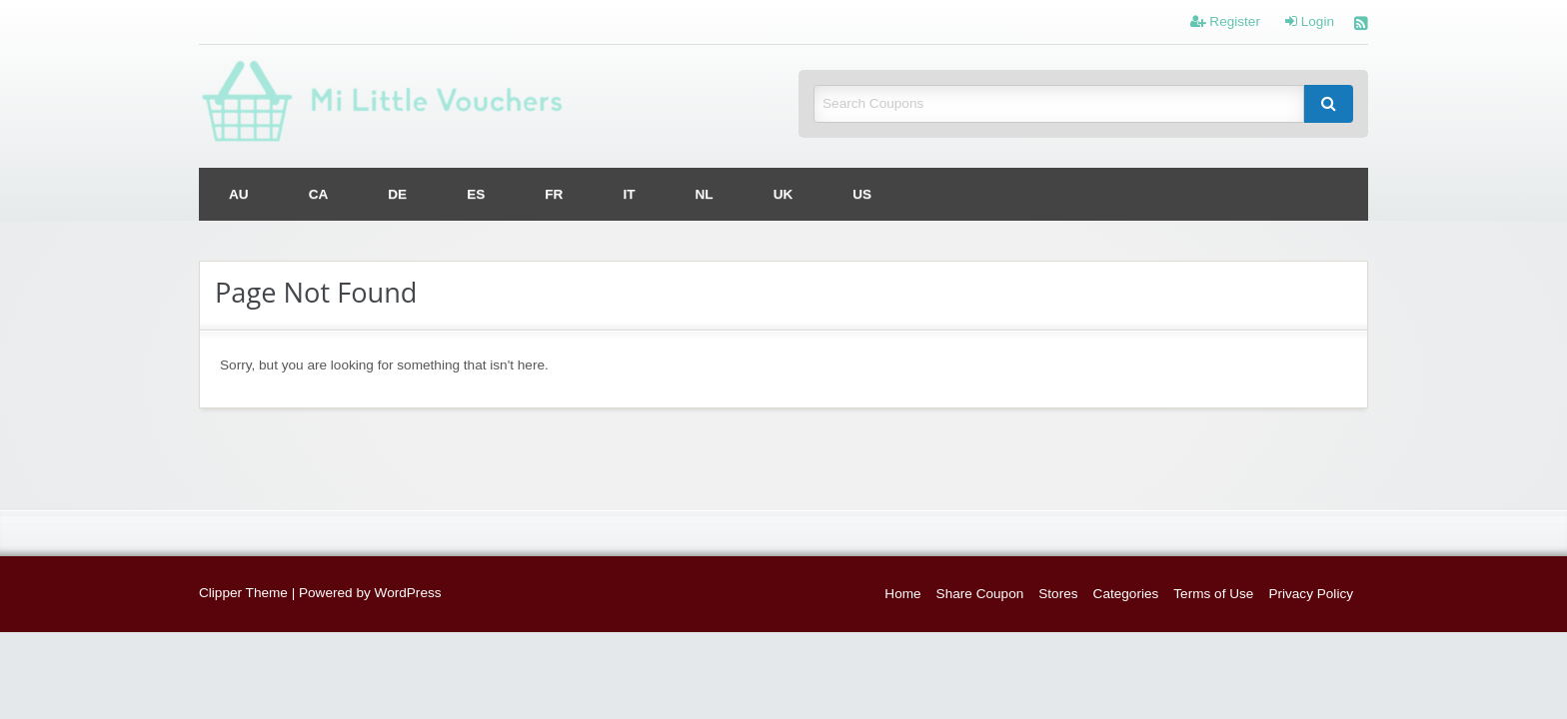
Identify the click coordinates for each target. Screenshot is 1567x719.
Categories (1126, 593)
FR (554, 194)
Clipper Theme (243, 592)
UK (783, 194)
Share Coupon (980, 593)
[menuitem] (239, 194)
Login (1309, 22)
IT (629, 194)
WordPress (408, 592)
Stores (1057, 593)
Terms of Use (1213, 593)
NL (705, 194)
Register (1225, 22)
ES (476, 194)
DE (397, 194)
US (861, 194)
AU (239, 194)
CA (319, 194)
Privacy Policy (1310, 593)
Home (902, 593)
